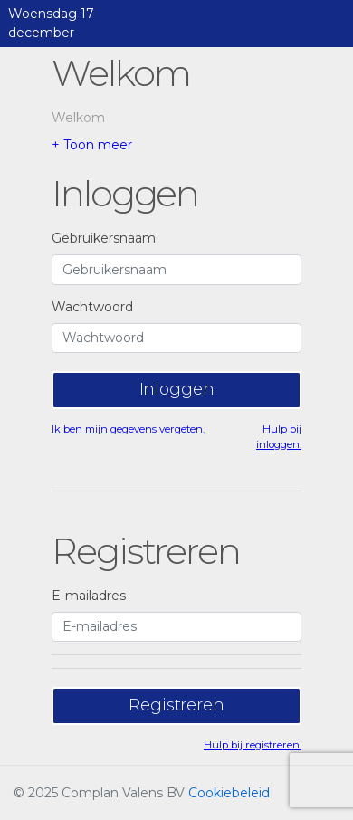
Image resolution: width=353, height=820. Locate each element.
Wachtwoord (92, 307)
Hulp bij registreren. (252, 745)
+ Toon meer (92, 145)
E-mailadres (89, 595)
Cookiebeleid (229, 793)
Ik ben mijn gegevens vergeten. (128, 429)
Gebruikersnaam (104, 238)
